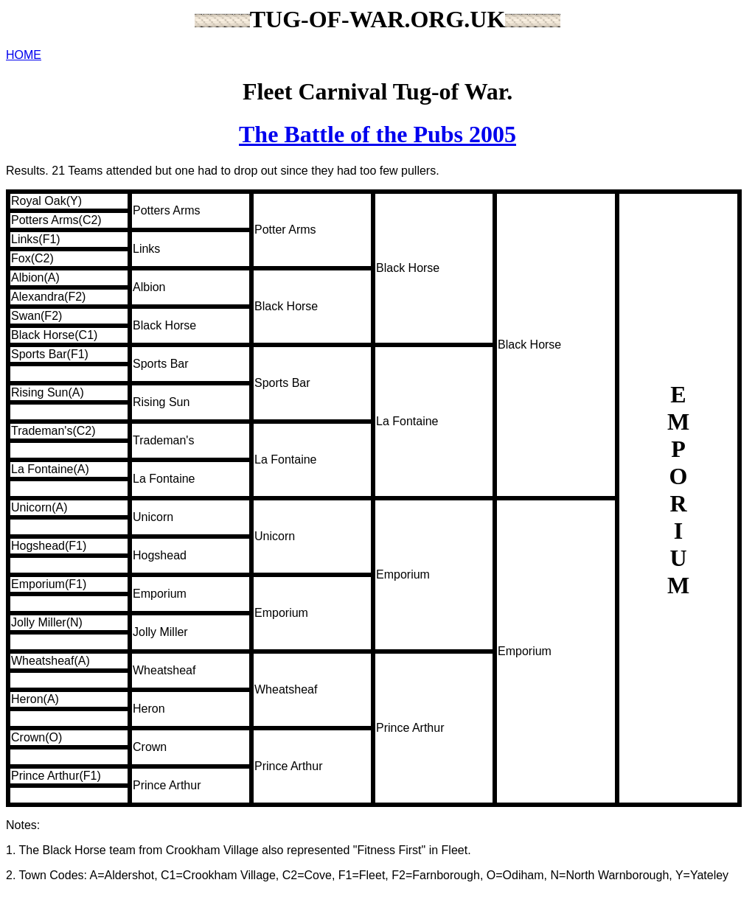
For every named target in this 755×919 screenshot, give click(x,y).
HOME (23, 55)
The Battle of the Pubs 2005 (377, 134)
